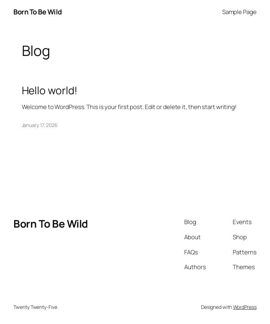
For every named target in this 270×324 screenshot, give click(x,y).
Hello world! (50, 90)
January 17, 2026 (40, 125)
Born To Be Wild (37, 12)
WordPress (245, 307)
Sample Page (239, 12)
